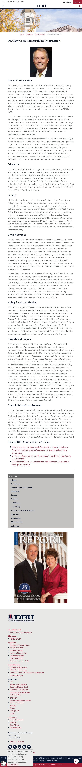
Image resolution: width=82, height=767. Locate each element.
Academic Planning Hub (18, 653)
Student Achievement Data (19, 661)
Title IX (12, 713)
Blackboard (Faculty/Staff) (19, 687)
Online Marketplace (17, 703)
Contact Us (12, 717)
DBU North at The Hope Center (21, 632)
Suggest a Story (15, 638)
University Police (15, 728)
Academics (12, 643)
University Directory (17, 720)
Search (12, 708)
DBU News (12, 636)
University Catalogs (16, 650)
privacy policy (13, 764)
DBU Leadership (40, 34)
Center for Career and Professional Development (27, 673)
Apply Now (77, 2)
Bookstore (13, 697)
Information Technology (18, 670)
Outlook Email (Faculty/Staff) (20, 692)
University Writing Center (18, 667)
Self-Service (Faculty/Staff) (19, 690)
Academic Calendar (16, 648)
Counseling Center (16, 675)
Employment (14, 711)
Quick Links (67, 2)
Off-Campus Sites (14, 630)
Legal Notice (51, 765)
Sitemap (12, 705)
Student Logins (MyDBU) (18, 684)
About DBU (29, 34)
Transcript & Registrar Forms (19, 645)
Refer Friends (14, 725)
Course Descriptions (17, 656)
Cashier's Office (15, 695)
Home (22, 34)
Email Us (13, 722)
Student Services (14, 665)
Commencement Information (20, 700)
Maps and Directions (17, 742)
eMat (11, 682)
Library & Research (16, 658)
